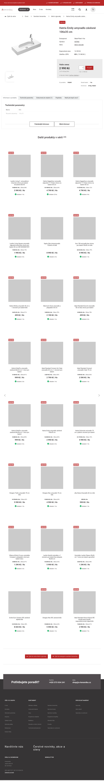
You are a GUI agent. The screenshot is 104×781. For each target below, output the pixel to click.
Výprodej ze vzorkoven (81, 713)
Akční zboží (79, 710)
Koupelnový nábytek (33, 717)
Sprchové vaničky (52, 713)
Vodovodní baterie (33, 710)
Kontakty (7, 710)
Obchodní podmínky (10, 713)
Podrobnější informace (42, 124)
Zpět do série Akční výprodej (36, 657)
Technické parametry (26, 98)
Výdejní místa (8, 721)
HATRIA (76, 42)
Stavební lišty (51, 721)
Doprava (7, 717)
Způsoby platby (9, 725)
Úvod (25, 16)
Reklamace (8, 729)
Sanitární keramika (38, 16)
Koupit (89, 68)
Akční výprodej (55, 16)
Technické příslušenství (34, 729)
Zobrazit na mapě (9, 773)
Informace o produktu (10, 98)
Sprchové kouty (52, 710)
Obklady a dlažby (32, 706)
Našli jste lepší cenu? (71, 98)
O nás (6, 706)
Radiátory (30, 721)
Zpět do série (10, 16)
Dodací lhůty (8, 732)
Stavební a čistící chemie (34, 725)
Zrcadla (49, 725)
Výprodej (78, 706)
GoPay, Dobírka (73, 75)
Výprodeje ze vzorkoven (54, 729)
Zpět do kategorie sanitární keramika (65, 657)
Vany (29, 713)
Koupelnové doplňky (53, 717)
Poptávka (59, 98)
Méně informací (64, 124)
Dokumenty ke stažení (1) (44, 98)
